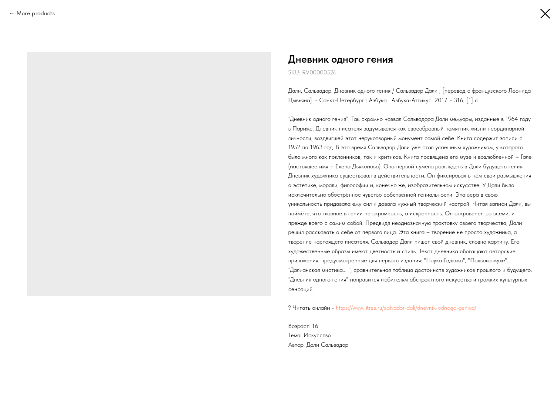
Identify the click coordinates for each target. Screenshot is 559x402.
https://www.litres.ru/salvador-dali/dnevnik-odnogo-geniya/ (406, 307)
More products (36, 13)
